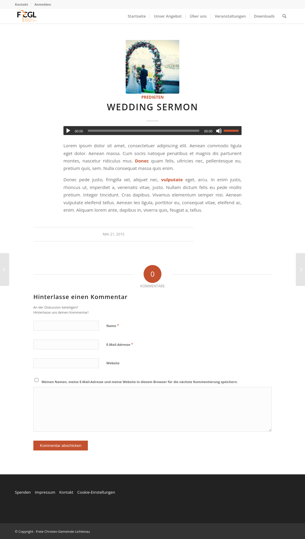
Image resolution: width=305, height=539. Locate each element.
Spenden (23, 492)
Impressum (45, 492)
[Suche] (284, 16)
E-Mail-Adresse (119, 344)
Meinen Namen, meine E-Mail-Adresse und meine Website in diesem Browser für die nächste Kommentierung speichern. (140, 382)
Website (112, 363)
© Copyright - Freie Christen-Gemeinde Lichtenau (52, 531)
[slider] (144, 131)
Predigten (152, 97)
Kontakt (21, 4)
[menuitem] (23, 4)
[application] (152, 130)
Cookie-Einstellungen (96, 492)
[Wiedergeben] (68, 131)
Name (112, 325)
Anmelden (42, 4)
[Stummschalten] (219, 131)
